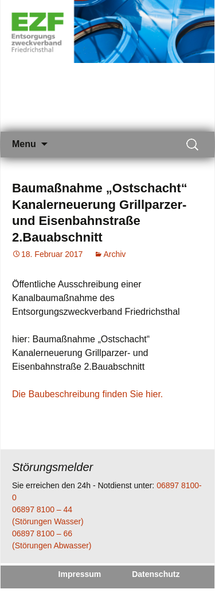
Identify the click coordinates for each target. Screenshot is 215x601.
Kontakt (119, 591)
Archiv (114, 254)
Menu (24, 144)
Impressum (79, 574)
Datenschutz (155, 574)
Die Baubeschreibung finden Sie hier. (87, 394)
